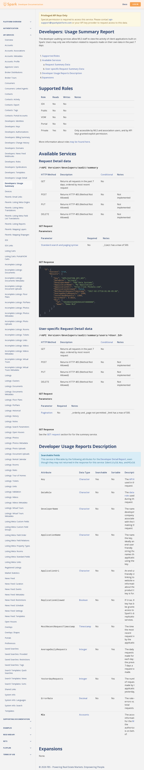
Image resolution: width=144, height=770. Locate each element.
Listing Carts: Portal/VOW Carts (16, 257)
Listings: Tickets (12, 481)
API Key (133, 478)
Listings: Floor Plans (13, 399)
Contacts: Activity (12, 99)
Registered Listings (13, 567)
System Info (10, 694)
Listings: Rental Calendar (15, 459)
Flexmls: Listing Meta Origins (17, 202)
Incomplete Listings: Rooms (17, 329)
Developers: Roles (13, 161)
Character (84, 478)
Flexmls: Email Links (13, 197)
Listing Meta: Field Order (15, 535)
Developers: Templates (15, 172)
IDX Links (9, 245)
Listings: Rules (11, 470)
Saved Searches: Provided (16, 654)
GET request (53, 433)
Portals (8, 638)
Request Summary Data (57, 64)
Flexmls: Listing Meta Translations (14, 209)
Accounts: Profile (12, 61)
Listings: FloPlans (12, 405)
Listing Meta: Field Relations (17, 540)
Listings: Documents (14, 386)
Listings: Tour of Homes (15, 475)
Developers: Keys (12, 126)
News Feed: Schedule (14, 605)
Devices (8, 191)
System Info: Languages (15, 700)
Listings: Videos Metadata (16, 502)
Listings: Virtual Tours (14, 508)
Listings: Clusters (12, 381)
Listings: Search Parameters (17, 427)
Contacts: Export (12, 105)
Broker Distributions (13, 72)
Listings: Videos (11, 497)
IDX (6, 240)
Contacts (9, 94)
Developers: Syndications (16, 167)
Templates (9, 711)
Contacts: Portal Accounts (16, 115)
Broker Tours (10, 77)
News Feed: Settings (14, 611)
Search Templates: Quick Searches (15, 671)
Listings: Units (11, 486)
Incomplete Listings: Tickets (17, 335)
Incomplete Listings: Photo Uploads (16, 322)
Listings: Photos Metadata (16, 443)
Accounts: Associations (15, 50)
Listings (8, 375)
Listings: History (12, 416)
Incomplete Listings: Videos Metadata (17, 352)
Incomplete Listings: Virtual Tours (16, 360)
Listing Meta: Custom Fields (17, 521)
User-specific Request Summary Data (64, 68)
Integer (83, 647)
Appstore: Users (12, 67)
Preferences (10, 643)
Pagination (46, 411)
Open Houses (11, 621)
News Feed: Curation (14, 583)
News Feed (10, 578)
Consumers (10, 83)
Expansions (48, 77)
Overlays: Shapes (12, 632)
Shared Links (10, 689)
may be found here (80, 141)
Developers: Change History (17, 142)
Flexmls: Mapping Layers (15, 229)
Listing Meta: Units (13, 562)
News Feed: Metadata (14, 594)
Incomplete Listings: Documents (13, 271)
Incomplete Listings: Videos (17, 345)
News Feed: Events (13, 589)
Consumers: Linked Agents (16, 88)
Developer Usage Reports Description (62, 73)
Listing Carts (10, 251)
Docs (125, 4)
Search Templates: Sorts (15, 684)
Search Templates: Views (16, 678)
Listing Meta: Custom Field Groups (16, 528)
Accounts (9, 45)
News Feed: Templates (15, 616)
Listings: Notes (11, 421)
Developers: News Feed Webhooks (15, 154)
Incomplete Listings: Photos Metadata (17, 314)
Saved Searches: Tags (14, 665)
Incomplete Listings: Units (16, 340)
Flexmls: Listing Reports (15, 224)
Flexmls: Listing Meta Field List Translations (16, 217)
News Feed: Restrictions (15, 600)
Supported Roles (51, 55)
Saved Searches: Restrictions (17, 659)
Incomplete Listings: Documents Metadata (14, 279)
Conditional (107, 174)
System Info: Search (13, 705)
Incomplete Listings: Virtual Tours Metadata (16, 368)
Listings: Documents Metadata (14, 393)
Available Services (51, 60)
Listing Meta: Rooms (14, 551)
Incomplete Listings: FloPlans (17, 302)
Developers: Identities (14, 121)
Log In (135, 4)
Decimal (83, 696)
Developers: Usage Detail (16, 178)
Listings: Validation (13, 491)
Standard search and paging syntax (59, 244)
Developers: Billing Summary (17, 137)
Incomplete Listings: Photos (17, 307)
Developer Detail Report (113, 458)
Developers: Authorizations (17, 132)
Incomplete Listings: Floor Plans (16, 295)
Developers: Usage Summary (14, 184)
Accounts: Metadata (13, 56)
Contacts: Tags (11, 110)
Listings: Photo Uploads (15, 448)
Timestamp (85, 625)
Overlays (8, 627)
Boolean (83, 598)
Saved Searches (12, 648)
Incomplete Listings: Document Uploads (13, 287)
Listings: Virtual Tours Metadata (14, 514)
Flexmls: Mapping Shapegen (17, 234)
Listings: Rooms (12, 464)
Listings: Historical (13, 410)
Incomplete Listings (13, 264)
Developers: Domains (14, 148)
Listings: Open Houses (14, 432)
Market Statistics (12, 573)
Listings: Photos (12, 437)
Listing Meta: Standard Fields (17, 556)
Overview (9, 40)
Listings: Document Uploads (17, 454)
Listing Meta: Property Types (17, 546)
